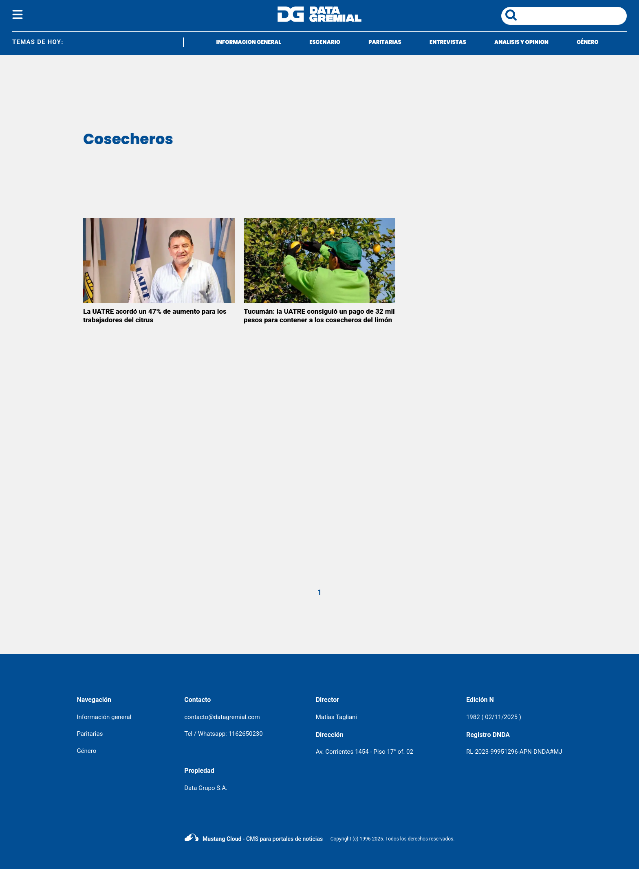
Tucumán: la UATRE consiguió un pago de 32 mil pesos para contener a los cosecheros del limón (319, 315)
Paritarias (90, 733)
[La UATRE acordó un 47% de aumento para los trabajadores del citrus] (159, 260)
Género (86, 751)
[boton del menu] (17, 16)
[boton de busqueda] (511, 16)
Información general (104, 717)
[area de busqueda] (573, 15)
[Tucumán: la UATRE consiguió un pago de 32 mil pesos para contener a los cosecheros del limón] (319, 260)
